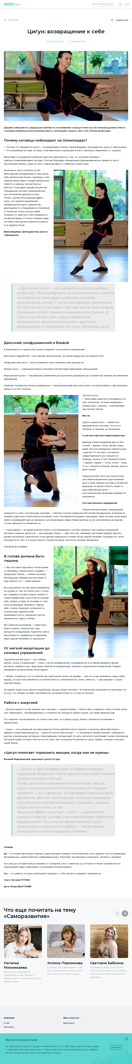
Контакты (9, 1027)
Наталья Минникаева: (15, 965)
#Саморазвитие (55, 41)
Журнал (13, 20)
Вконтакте (68, 1023)
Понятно (116, 1047)
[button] (125, 913)
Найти (121, 4)
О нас (7, 1023)
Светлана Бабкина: (107, 963)
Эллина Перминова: (65, 963)
